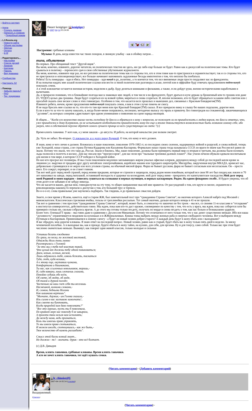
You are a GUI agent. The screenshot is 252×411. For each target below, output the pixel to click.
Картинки (8, 68)
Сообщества (9, 78)
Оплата (8, 50)
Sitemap (8, 48)
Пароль (8, 71)
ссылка (71, 381)
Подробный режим (15, 35)
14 (59, 30)
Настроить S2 (9, 83)
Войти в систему (10, 23)
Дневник (8, 65)
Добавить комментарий (155, 368)
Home (5, 27)
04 (56, 30)
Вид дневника (11, 73)
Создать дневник (12, 30)
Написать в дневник (14, 32)
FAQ (6, 93)
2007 (52, 30)
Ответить (36, 397)
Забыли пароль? (12, 91)
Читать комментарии (123, 368)
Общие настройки (13, 45)
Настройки (9, 60)
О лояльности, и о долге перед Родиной (96, 138)
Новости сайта (11, 42)
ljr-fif (6, 53)
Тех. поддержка (12, 96)
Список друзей (11, 63)
